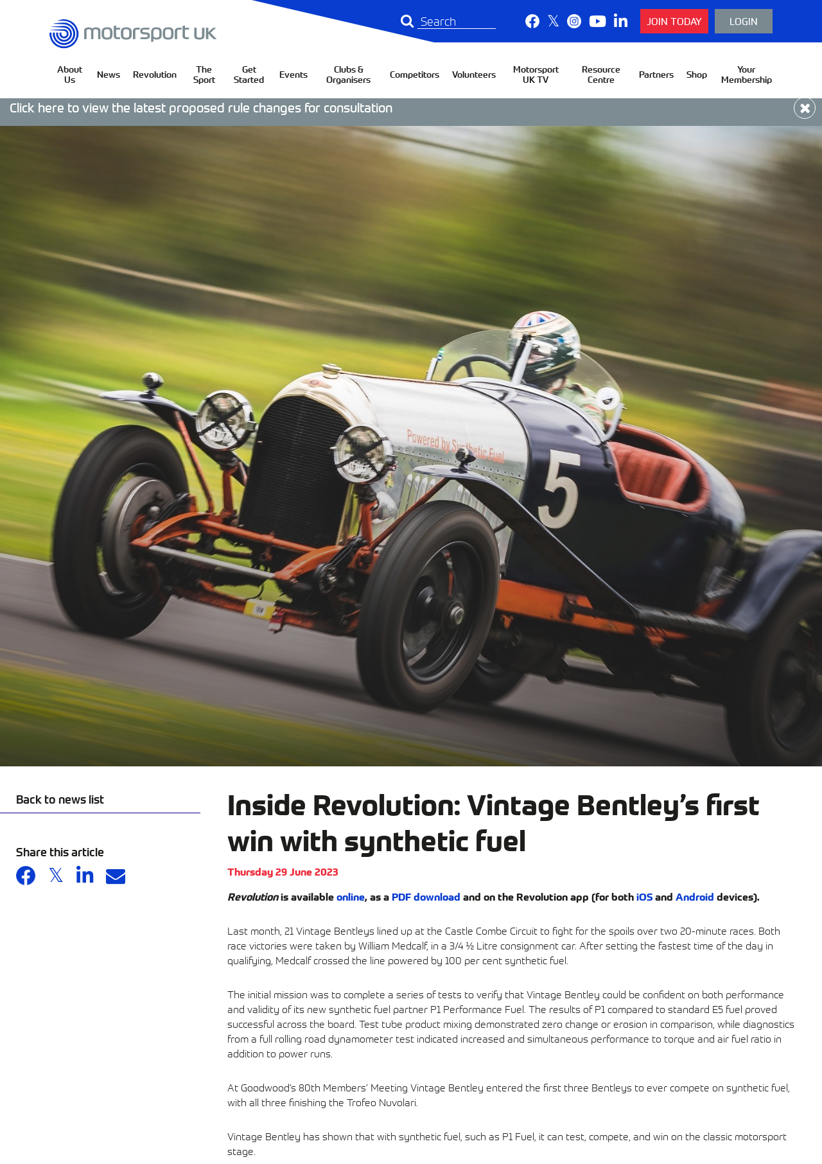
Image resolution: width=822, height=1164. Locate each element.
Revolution (155, 74)
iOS (644, 896)
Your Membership (746, 74)
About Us (69, 74)
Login (744, 21)
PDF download (426, 896)
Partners (656, 74)
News (108, 74)
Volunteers (474, 74)
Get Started (249, 74)
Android (695, 896)
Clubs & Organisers (348, 74)
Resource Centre (601, 74)
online (351, 896)
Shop (696, 74)
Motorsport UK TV (536, 74)
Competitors (414, 74)
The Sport (204, 74)
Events (293, 74)
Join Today (674, 21)
